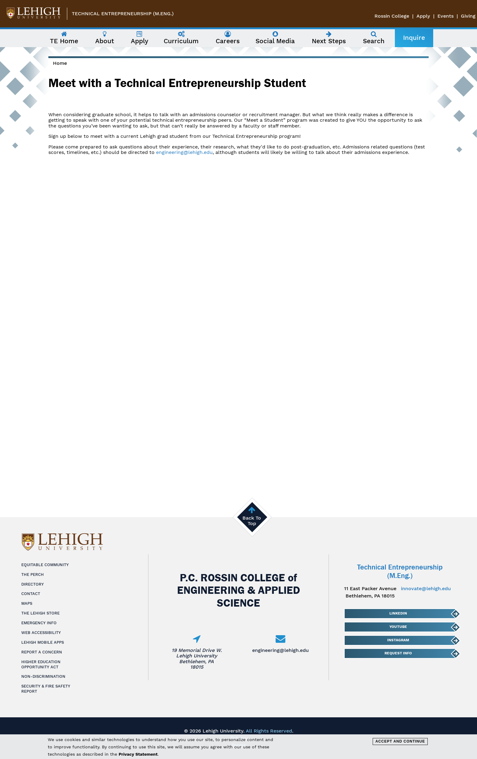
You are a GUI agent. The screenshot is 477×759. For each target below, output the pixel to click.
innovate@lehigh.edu (426, 588)
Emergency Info (39, 623)
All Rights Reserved (269, 731)
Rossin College (391, 16)
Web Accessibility (41, 632)
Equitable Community (45, 564)
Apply (423, 16)
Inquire (414, 37)
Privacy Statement (138, 754)
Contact (30, 593)
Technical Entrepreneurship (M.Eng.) (123, 13)
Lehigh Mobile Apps (42, 642)
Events (445, 16)
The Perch (32, 574)
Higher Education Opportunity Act (41, 664)
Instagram (398, 640)
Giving (468, 16)
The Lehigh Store (40, 613)
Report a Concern (41, 652)
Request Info (398, 653)
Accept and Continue (400, 741)
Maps (26, 603)
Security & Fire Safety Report (45, 689)
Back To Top (251, 520)
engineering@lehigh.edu (184, 152)
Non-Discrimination (43, 676)
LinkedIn (398, 613)
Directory (32, 584)
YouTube (398, 627)
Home (60, 63)
